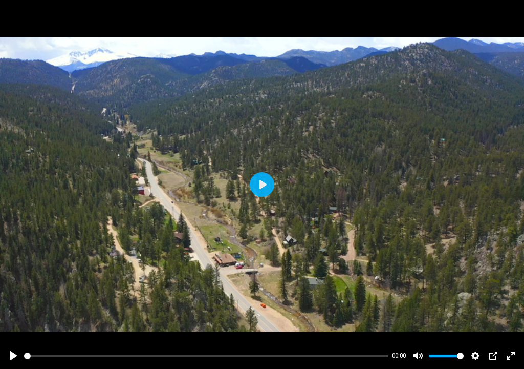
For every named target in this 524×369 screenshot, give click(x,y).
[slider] (206, 356)
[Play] (13, 355)
